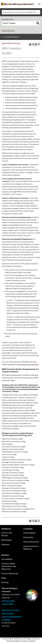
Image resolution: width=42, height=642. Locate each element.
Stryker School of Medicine (31, 547)
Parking (5, 582)
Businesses (6, 540)
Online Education (31, 542)
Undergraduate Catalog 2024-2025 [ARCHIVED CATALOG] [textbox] (21, 12)
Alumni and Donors (6, 534)
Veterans (5, 544)
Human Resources (9, 573)
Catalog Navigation (11, 37)
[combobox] (21, 12)
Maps (3, 578)
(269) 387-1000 (8, 600)
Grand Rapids (29, 533)
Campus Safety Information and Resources (8, 566)
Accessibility (6, 559)
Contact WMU (7, 604)
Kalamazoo (28, 537)
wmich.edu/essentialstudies (27, 364)
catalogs (8, 639)
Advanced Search (8, 30)
